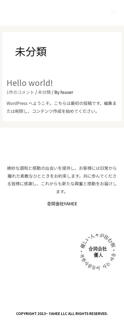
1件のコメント (20, 92)
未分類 (44, 92)
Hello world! (30, 82)
